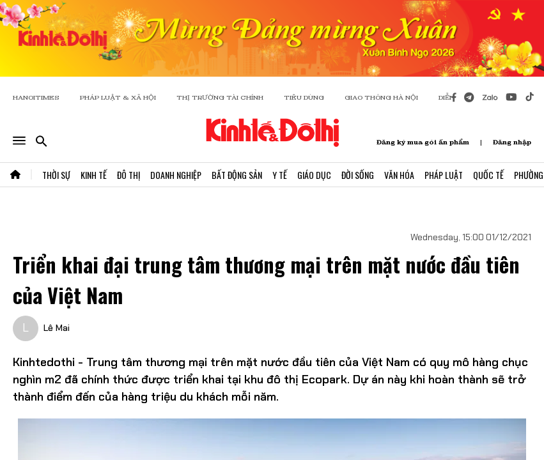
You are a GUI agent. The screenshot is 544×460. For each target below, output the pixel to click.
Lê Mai (56, 328)
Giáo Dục (314, 174)
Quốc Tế (488, 174)
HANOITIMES (36, 97)
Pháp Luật (443, 174)
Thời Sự (56, 174)
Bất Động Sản (237, 174)
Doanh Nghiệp (175, 174)
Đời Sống (357, 174)
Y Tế (279, 174)
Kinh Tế (94, 174)
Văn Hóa (399, 174)
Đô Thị (128, 174)
